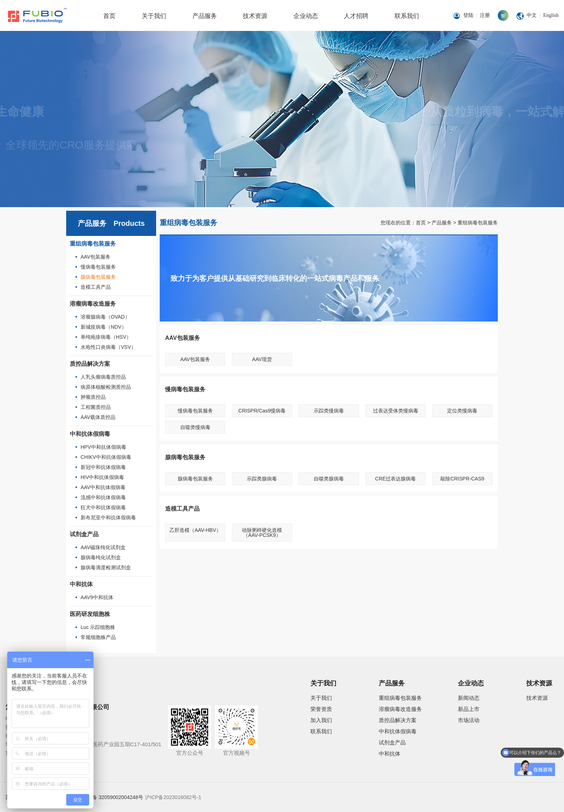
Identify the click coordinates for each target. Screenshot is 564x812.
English (551, 15)
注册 (485, 15)
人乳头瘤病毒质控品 (103, 377)
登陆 (468, 15)
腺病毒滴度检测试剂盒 (106, 567)
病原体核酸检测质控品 (106, 387)
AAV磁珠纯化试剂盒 (103, 547)
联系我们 (407, 16)
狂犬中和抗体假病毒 (103, 507)
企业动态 (306, 16)
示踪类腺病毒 (262, 479)
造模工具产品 (96, 287)
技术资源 (255, 16)
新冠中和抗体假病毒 (103, 467)
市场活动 (468, 720)
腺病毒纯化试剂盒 (101, 557)
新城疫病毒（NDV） (104, 327)
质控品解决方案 (90, 364)
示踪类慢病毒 (329, 411)
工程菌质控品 (96, 407)
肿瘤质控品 (93, 397)
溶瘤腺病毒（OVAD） (105, 317)
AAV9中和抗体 (97, 597)
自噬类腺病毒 (329, 479)
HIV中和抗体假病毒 (102, 477)
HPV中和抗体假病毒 (103, 447)
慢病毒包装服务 (98, 267)
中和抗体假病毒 (90, 434)
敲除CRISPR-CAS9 (462, 479)
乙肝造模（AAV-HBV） (195, 530)
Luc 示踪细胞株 (98, 627)
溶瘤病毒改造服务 (93, 304)
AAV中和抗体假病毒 (103, 487)
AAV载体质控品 (98, 417)
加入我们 (321, 720)
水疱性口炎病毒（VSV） (108, 347)
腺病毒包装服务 (98, 277)
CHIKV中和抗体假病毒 (106, 457)
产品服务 (204, 16)
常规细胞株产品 (98, 637)
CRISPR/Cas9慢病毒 (262, 411)
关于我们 (154, 16)
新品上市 (468, 709)
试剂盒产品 (84, 534)
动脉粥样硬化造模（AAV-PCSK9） (262, 532)
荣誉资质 (321, 709)
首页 (109, 16)
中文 (532, 15)
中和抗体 (81, 584)
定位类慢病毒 (462, 411)
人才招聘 (356, 16)
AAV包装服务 (95, 257)
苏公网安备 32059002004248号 (107, 797)
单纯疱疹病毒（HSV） (106, 337)
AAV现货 (262, 359)
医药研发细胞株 (90, 614)
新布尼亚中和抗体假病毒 (108, 517)
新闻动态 (468, 698)
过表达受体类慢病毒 (395, 411)
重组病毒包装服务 (93, 244)
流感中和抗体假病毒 (103, 497)
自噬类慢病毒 (195, 427)
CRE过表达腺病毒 (395, 479)
